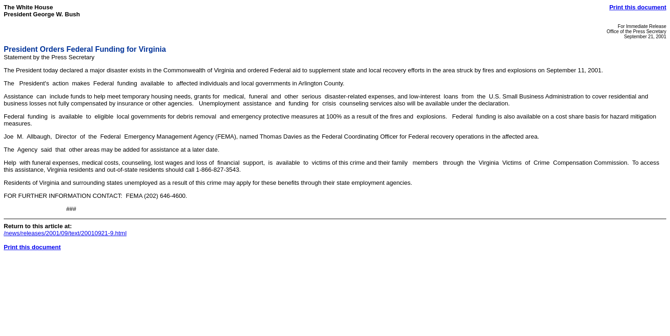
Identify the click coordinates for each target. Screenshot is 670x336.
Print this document (637, 7)
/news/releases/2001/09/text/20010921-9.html (65, 233)
